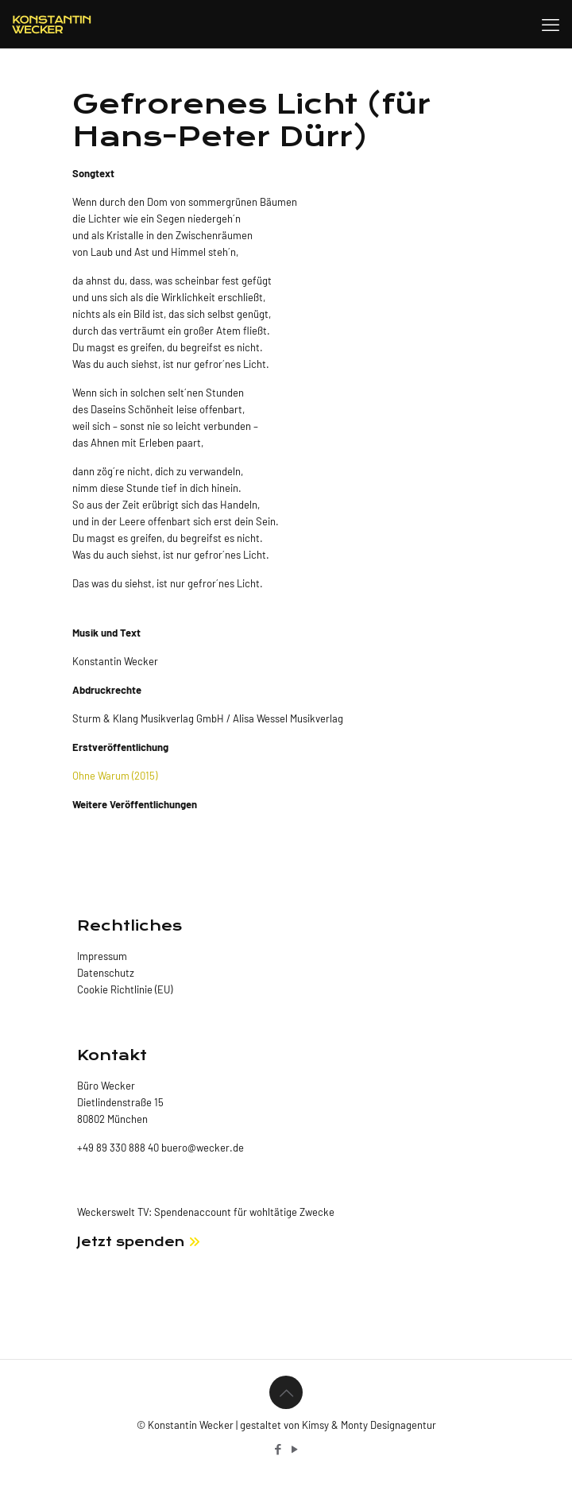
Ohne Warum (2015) (114, 775)
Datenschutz (105, 972)
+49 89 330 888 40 (118, 1147)
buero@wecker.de (201, 1147)
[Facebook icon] (278, 1449)
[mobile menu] (550, 23)
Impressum (102, 956)
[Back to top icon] (286, 1392)
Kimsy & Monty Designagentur (369, 1425)
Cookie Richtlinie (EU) (124, 989)
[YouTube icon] (294, 1449)
